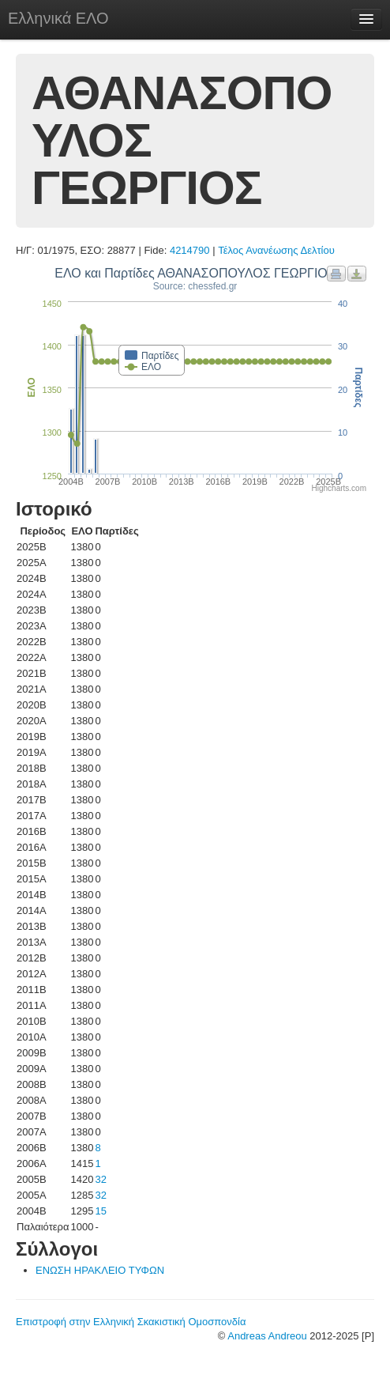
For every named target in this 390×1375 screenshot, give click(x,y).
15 (100, 1211)
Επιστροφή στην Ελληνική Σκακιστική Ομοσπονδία (131, 1322)
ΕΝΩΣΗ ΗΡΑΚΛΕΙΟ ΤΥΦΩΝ (100, 1270)
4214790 (190, 250)
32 (100, 1179)
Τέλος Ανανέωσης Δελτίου (276, 250)
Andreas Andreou (266, 1336)
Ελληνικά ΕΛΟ (58, 18)
